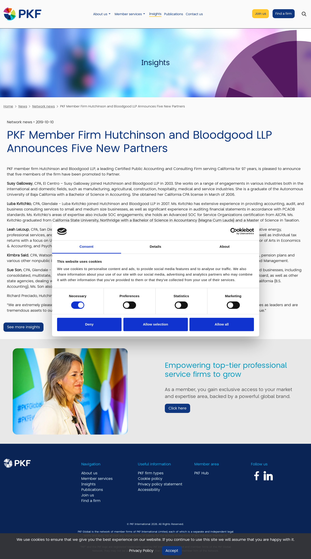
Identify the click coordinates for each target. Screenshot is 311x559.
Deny (89, 324)
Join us (260, 14)
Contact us (194, 14)
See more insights (23, 327)
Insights (155, 14)
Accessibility (149, 489)
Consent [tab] (86, 246)
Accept (172, 550)
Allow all (222, 324)
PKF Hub (201, 473)
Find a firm (283, 14)
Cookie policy (150, 478)
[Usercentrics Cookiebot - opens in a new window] (234, 231)
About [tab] (225, 246)
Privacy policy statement (160, 484)
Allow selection (155, 324)
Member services (128, 14)
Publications (173, 14)
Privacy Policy (141, 550)
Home (8, 106)
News (22, 106)
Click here (177, 408)
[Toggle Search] (304, 14)
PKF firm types (150, 473)
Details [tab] (155, 246)
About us (100, 14)
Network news (43, 106)
